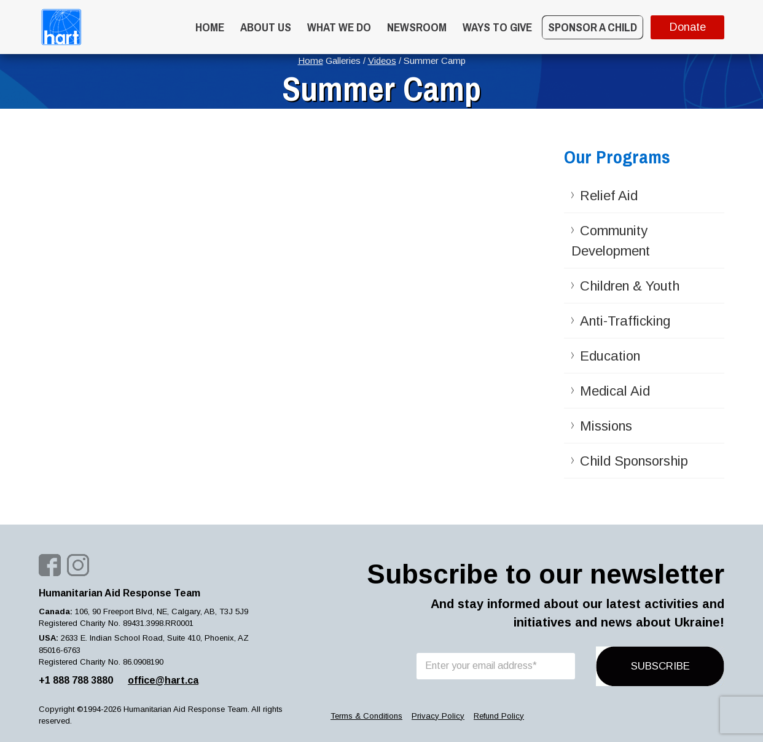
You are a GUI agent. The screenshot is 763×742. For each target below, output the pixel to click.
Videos (382, 60)
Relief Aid (609, 195)
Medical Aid (615, 391)
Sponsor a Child (592, 27)
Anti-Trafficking (625, 321)
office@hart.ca (163, 680)
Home (209, 27)
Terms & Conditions (366, 716)
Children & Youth (629, 286)
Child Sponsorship (634, 461)
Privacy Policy (438, 716)
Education (610, 356)
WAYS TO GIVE (497, 27)
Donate (688, 27)
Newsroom (417, 27)
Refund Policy (499, 716)
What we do (339, 27)
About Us (265, 27)
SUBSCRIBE (660, 666)
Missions (606, 426)
